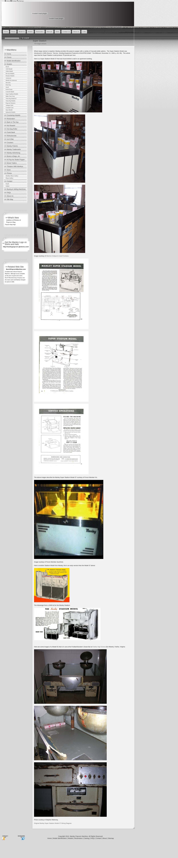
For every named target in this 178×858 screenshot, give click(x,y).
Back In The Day (13, 122)
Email (7, 184)
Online (7, 186)
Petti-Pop (8, 85)
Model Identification (14, 61)
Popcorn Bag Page (10, 224)
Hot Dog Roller (12, 129)
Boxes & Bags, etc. (13, 156)
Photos (9, 173)
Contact (14, 1)
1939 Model (9, 69)
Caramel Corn (9, 107)
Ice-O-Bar (10, 139)
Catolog (86, 838)
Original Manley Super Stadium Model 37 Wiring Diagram (53, 823)
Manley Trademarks (14, 149)
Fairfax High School (99, 647)
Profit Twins (9, 89)
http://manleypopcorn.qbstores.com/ (16, 247)
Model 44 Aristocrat (11, 80)
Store (9, 170)
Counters (10, 142)
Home (8, 1)
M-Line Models (10, 73)
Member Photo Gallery (12, 176)
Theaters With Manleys (15, 166)
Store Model (9, 110)
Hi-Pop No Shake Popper (16, 160)
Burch (7, 67)
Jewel (7, 87)
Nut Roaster (11, 125)
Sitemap (21, 1)
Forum (9, 57)
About (105, 838)
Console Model (10, 92)
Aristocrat (8, 78)
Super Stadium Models (12, 94)
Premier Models (10, 76)
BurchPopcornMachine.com (16, 269)
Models (9, 64)
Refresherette (11, 136)
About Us (10, 196)
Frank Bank (11, 132)
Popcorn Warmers (10, 103)
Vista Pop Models (10, 101)
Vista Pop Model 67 (11, 98)
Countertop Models (13, 115)
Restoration (11, 119)
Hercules (8, 82)
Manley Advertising (13, 153)
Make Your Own (10, 96)
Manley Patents (12, 146)
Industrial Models (10, 112)
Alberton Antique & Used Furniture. (57, 256)
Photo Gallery (9, 178)
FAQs (9, 192)
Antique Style (9, 105)
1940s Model (9, 71)
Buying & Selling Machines (16, 189)
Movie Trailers (12, 163)
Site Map (10, 199)
